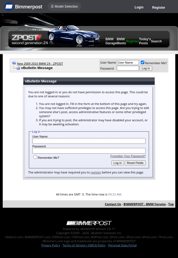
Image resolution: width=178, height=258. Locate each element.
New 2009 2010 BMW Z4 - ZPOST (40, 63)
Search (156, 41)
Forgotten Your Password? (128, 156)
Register (158, 8)
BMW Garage (111, 41)
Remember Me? (154, 63)
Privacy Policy (50, 245)
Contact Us (113, 204)
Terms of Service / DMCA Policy (84, 245)
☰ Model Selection (64, 6)
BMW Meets (121, 41)
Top (171, 204)
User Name (108, 62)
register (95, 172)
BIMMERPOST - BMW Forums (145, 204)
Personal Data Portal (122, 245)
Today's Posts (145, 41)
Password (107, 68)
